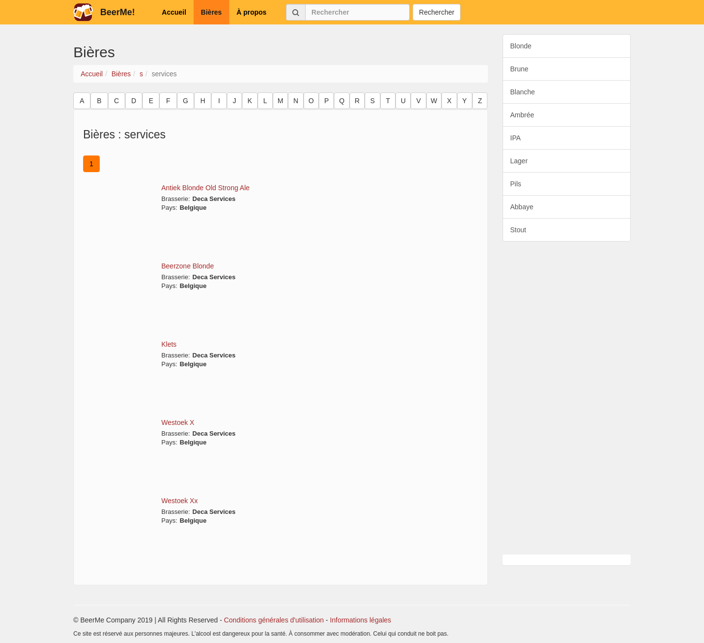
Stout (518, 230)
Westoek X (177, 422)
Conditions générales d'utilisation (274, 620)
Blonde (521, 46)
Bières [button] (211, 12)
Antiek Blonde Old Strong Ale (205, 188)
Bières (121, 74)
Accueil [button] (174, 12)
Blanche (522, 92)
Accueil (92, 74)
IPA (515, 138)
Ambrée (522, 115)
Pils (516, 184)
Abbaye (521, 207)
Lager (519, 161)
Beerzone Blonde (187, 266)
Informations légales (360, 620)
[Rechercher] (357, 12)
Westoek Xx (179, 501)
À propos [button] (251, 12)
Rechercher (436, 12)
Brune (519, 69)
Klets (168, 344)
